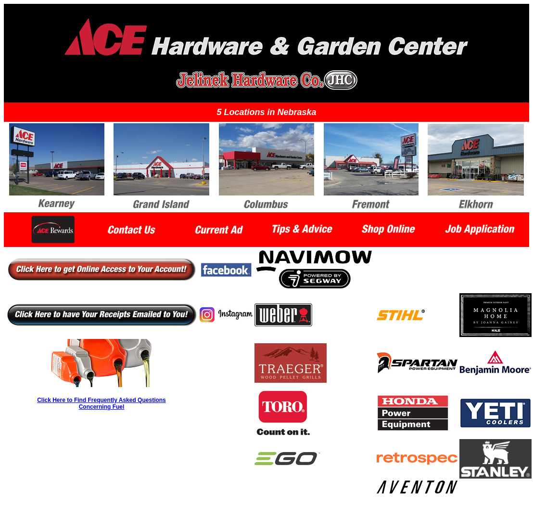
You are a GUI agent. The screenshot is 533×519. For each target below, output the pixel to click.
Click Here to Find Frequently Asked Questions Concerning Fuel (101, 403)
